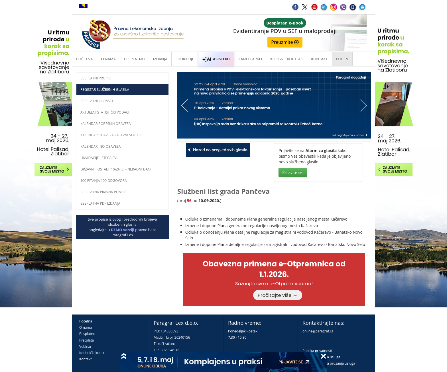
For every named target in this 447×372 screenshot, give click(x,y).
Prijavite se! (292, 172)
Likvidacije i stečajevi (98, 157)
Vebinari (85, 346)
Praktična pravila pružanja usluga (328, 363)
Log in (342, 58)
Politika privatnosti (317, 350)
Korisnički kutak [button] (286, 58)
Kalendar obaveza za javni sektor (111, 135)
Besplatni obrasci (96, 100)
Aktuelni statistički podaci (104, 112)
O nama (108, 58)
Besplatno (134, 58)
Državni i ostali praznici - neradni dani (115, 169)
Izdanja (160, 58)
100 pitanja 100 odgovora (103, 180)
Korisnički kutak (91, 352)
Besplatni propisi (95, 78)
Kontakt (85, 359)
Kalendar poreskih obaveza (105, 123)
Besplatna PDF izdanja (100, 203)
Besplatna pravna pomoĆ (103, 192)
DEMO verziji (122, 229)
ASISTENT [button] (216, 58)
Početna (84, 58)
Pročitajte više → (278, 295)
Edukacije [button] (185, 58)
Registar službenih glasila (104, 89)
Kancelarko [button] (250, 58)
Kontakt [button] (319, 58)
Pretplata (86, 340)
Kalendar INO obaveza (100, 146)
